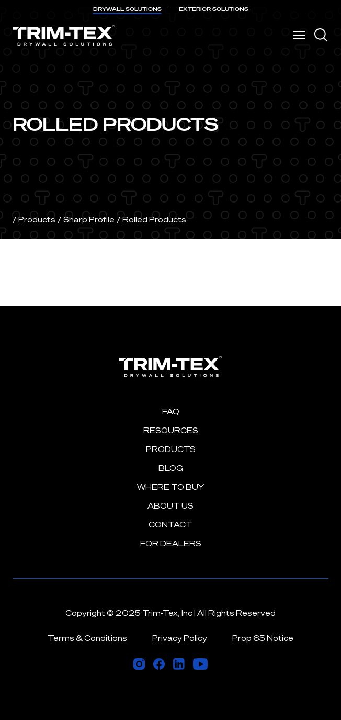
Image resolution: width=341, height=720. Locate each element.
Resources (170, 430)
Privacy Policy (179, 638)
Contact (170, 524)
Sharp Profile (89, 219)
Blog (170, 468)
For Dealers (170, 543)
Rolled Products (154, 219)
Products (36, 219)
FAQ (170, 411)
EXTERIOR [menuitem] (213, 9)
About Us (170, 505)
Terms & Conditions (87, 638)
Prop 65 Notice (262, 638)
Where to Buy (170, 486)
